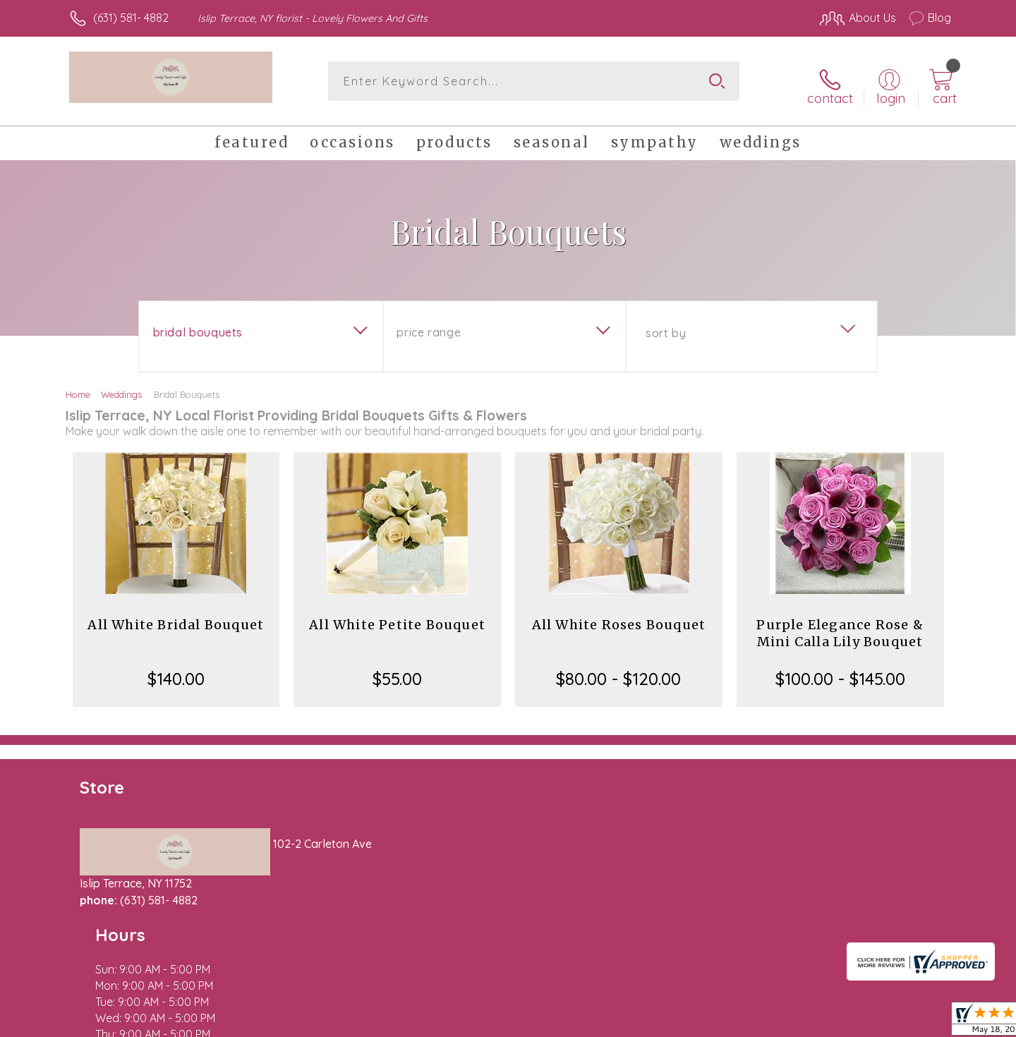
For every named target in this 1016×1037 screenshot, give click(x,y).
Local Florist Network (826, 1022)
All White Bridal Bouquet (175, 617)
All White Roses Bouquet (619, 617)
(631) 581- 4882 (131, 18)
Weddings (121, 386)
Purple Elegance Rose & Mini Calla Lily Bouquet (839, 625)
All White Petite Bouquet (397, 617)
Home (78, 386)
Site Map (913, 1022)
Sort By (666, 325)
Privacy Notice (725, 1022)
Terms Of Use (642, 1022)
